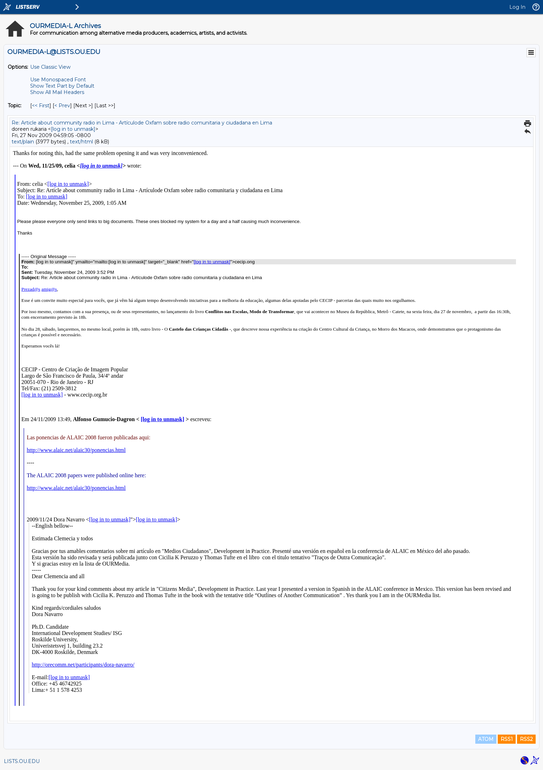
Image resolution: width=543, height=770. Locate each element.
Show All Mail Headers (57, 92)
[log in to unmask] (73, 129)
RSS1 (507, 739)
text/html (81, 142)
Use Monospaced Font (58, 79)
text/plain (23, 142)
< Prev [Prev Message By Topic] (62, 105)
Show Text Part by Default (62, 86)
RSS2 (526, 739)
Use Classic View (50, 67)
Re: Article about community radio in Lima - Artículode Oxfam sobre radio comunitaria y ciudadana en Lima (142, 123)
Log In (517, 7)
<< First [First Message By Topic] (40, 105)
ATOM (486, 739)
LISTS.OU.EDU (22, 761)
